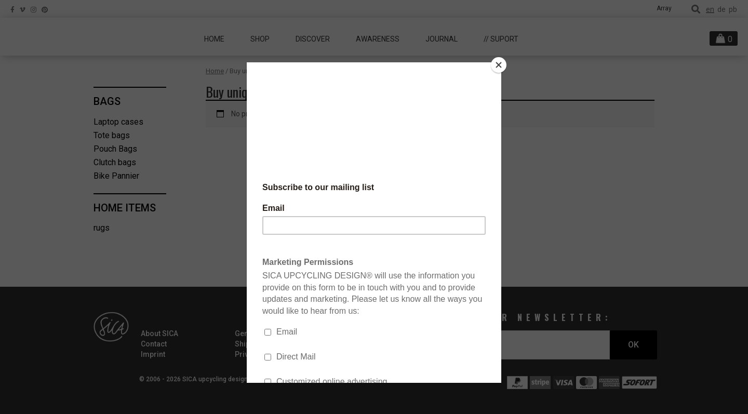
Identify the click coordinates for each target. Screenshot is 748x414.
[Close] (498, 65)
